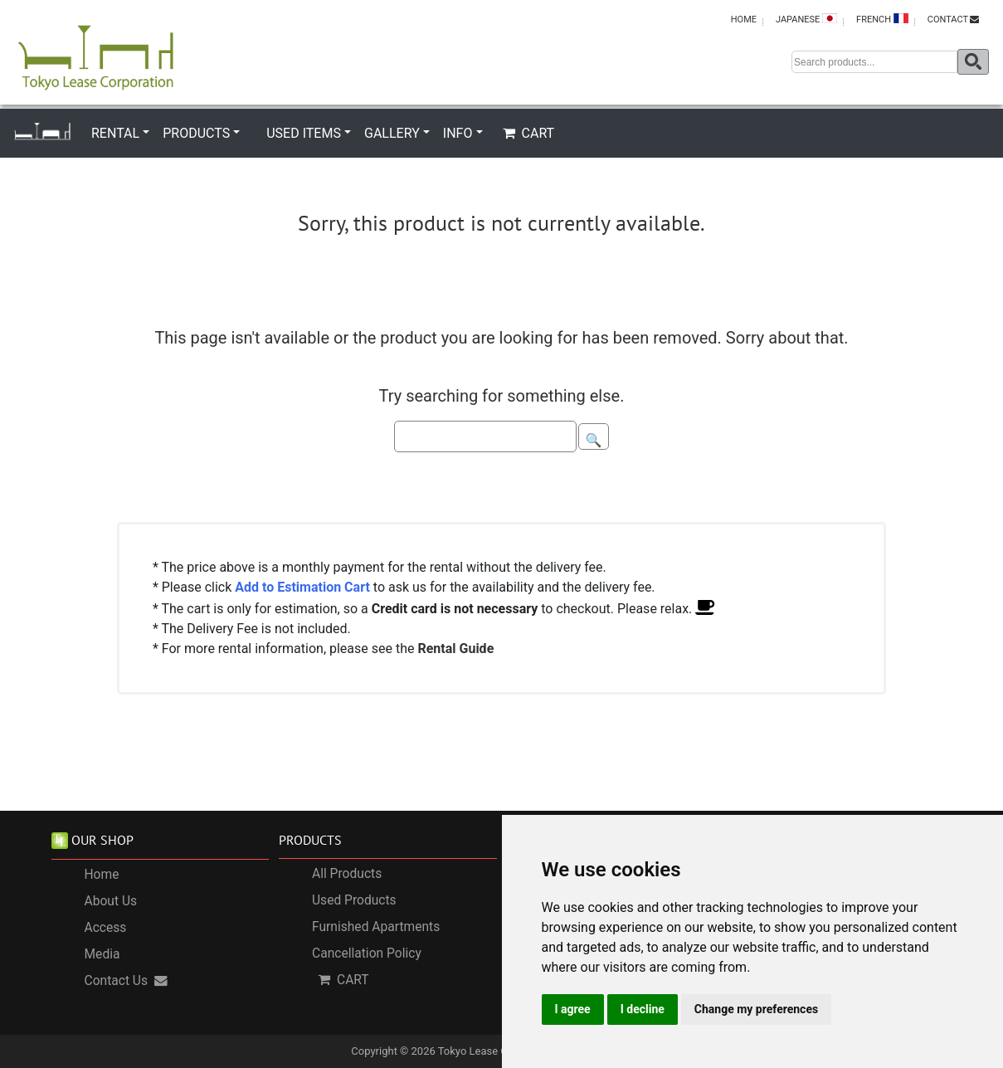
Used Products (354, 900)
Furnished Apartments (376, 926)
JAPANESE (806, 19)
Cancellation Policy (366, 953)
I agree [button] (573, 1009)
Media (102, 954)
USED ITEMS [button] (303, 133)
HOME (744, 19)
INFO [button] (458, 133)
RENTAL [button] (115, 133)
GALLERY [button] (392, 133)
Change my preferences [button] (756, 1009)
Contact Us (126, 980)
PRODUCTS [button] (196, 133)
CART (529, 133)
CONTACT (953, 19)
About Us (111, 901)
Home (102, 874)
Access (106, 927)
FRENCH (882, 19)
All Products (347, 873)
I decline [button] (643, 1009)
